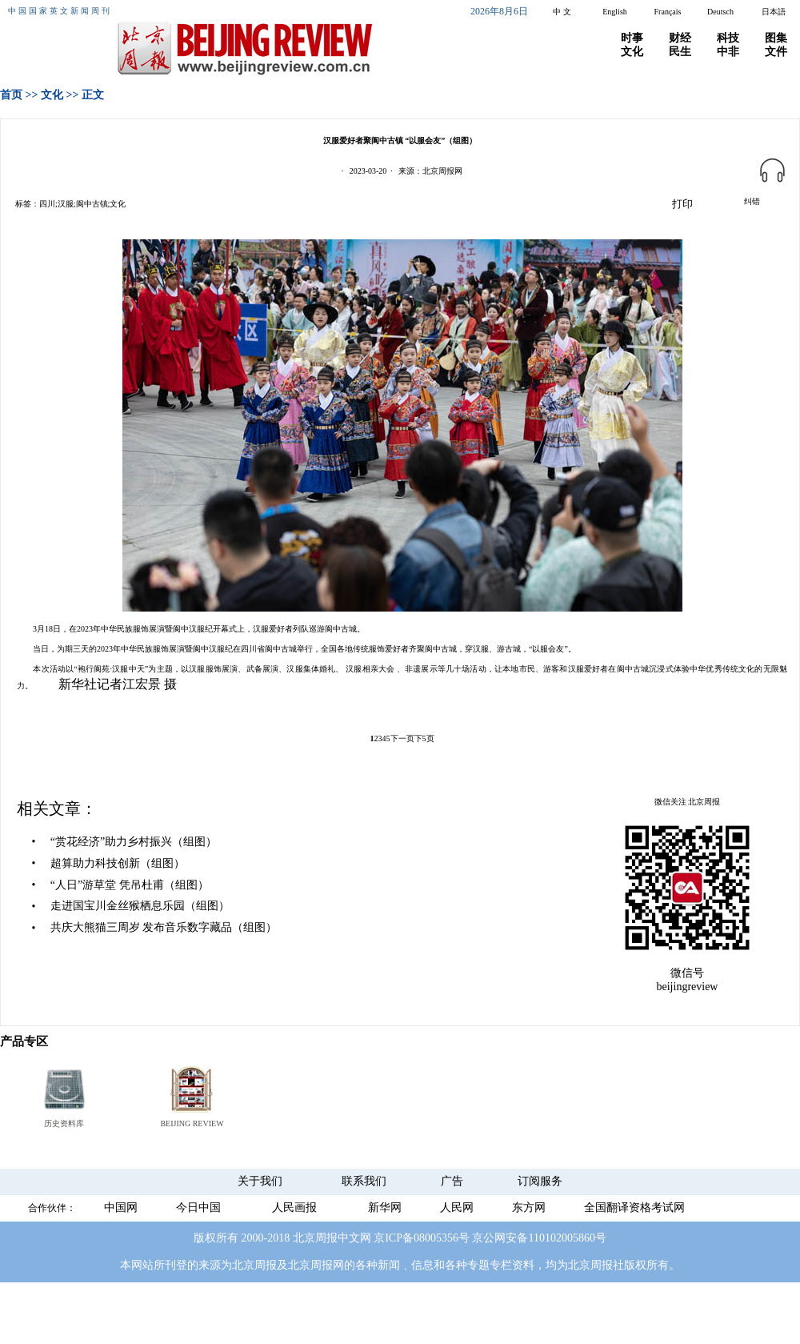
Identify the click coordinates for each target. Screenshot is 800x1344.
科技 (728, 38)
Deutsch (720, 11)
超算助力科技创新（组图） (117, 863)
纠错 (752, 201)
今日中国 (198, 1208)
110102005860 (561, 1238)
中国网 (121, 1208)
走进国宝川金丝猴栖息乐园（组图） (140, 906)
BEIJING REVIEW (191, 1123)
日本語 (774, 11)
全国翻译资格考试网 (634, 1208)
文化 (632, 52)
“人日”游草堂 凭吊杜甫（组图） (129, 885)
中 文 (562, 11)
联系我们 (364, 1181)
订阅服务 (540, 1181)
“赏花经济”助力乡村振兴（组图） (133, 842)
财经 (680, 38)
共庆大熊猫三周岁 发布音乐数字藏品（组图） (164, 927)
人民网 (457, 1208)
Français (668, 11)
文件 (776, 52)
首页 (11, 95)
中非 (728, 52)
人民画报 (294, 1208)
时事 (632, 38)
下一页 (402, 738)
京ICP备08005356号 (422, 1238)
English (614, 11)
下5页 (424, 738)
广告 (452, 1181)
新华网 (385, 1208)
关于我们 (260, 1181)
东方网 (529, 1208)
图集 (776, 38)
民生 (680, 52)
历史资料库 (64, 1123)
